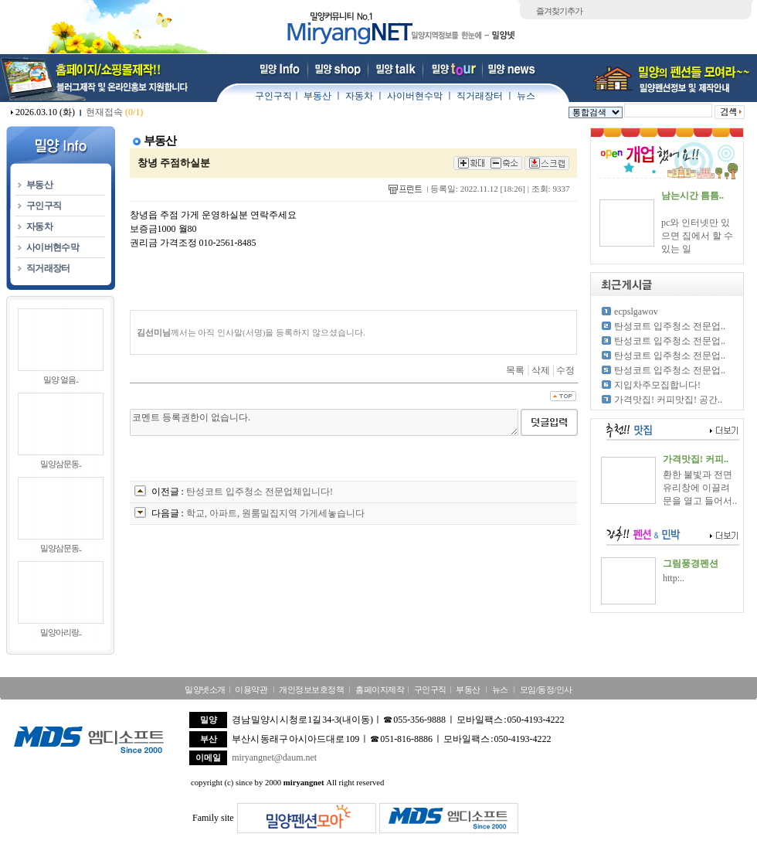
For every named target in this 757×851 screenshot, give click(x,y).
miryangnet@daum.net (274, 757)
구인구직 (273, 95)
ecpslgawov (636, 311)
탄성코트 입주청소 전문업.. (669, 326)
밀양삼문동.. (61, 463)
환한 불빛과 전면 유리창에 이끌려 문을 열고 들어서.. (700, 487)
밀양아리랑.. (61, 632)
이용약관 (251, 689)
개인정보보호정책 (311, 689)
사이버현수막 (415, 95)
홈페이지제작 (379, 689)
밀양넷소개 (205, 689)
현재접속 (114, 112)
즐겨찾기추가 (559, 10)
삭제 (540, 370)
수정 (565, 370)
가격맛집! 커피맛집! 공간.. (668, 399)
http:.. (673, 578)
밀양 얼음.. (60, 379)
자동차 (359, 95)
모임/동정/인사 (546, 689)
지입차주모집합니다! (657, 385)
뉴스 (526, 95)
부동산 (317, 95)
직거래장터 (480, 95)
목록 (515, 370)
